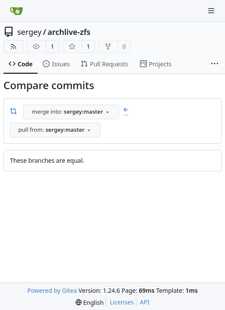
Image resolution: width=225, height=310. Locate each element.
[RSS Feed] (13, 46)
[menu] (90, 302)
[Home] (16, 11)
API (144, 302)
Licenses (122, 302)
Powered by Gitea (52, 290)
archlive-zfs (69, 32)
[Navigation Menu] (212, 10)
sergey (29, 32)
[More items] (215, 64)
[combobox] (71, 112)
